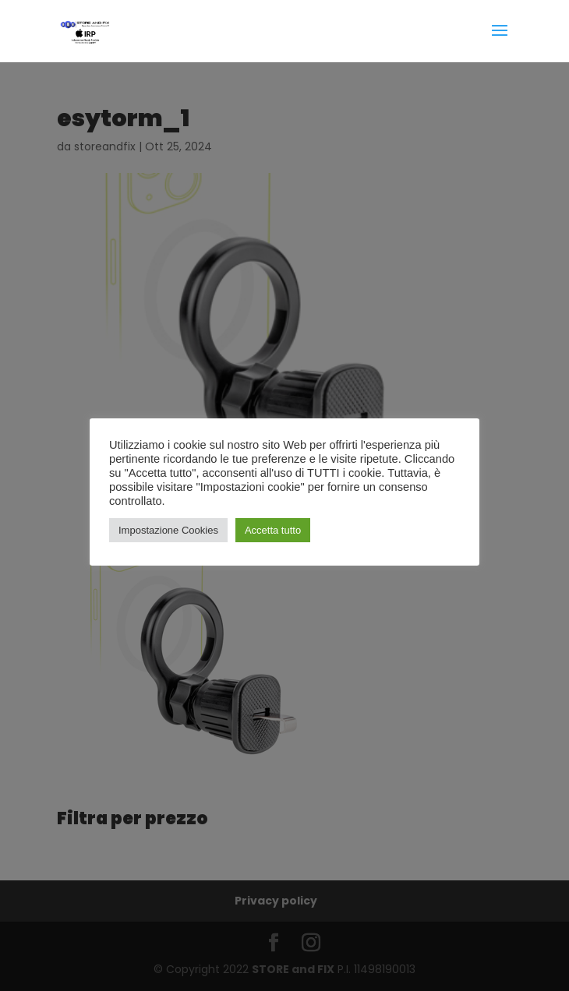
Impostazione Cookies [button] (168, 530)
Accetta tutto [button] (273, 530)
